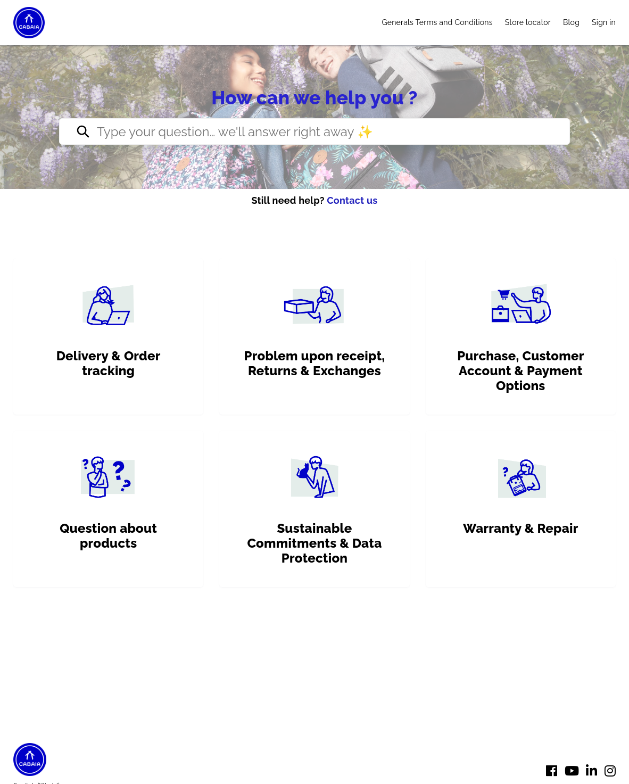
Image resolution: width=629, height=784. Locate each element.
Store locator (528, 22)
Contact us (352, 200)
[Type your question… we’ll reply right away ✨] (314, 131)
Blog (571, 22)
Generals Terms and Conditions (437, 22)
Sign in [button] (604, 22)
